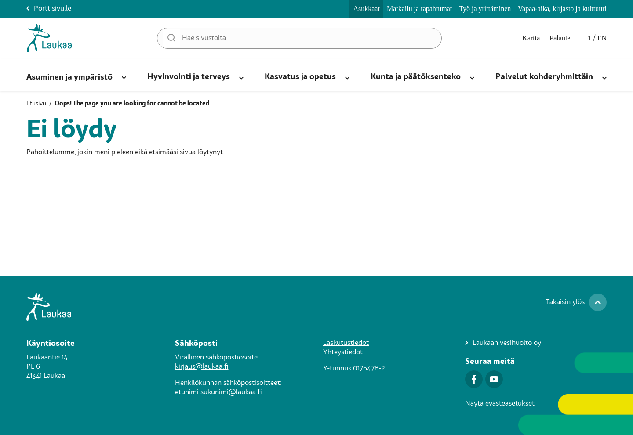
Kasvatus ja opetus (300, 77)
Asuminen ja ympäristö (69, 77)
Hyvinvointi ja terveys (188, 77)
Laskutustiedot (346, 343)
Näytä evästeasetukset (500, 403)
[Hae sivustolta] (299, 38)
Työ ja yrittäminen (485, 8)
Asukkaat (366, 8)
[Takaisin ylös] (575, 302)
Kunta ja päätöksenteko (416, 77)
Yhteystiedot (343, 352)
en (602, 38)
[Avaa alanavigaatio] (124, 76)
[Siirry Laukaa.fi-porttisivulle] (316, 307)
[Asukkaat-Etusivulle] (49, 38)
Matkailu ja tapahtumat (419, 8)
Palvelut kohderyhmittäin (544, 77)
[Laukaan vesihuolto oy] (503, 343)
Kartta (531, 38)
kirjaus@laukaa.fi (202, 366)
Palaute (559, 38)
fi (588, 38)
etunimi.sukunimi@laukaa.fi (218, 392)
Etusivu (36, 104)
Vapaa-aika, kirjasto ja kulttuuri (562, 8)
